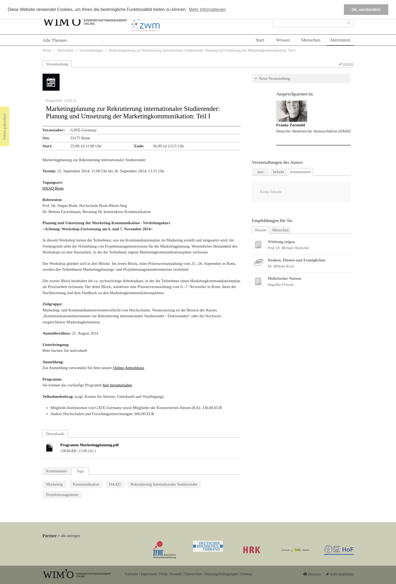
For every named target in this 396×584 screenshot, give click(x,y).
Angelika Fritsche (281, 285)
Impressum (149, 574)
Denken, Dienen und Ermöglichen (297, 260)
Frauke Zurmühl (290, 125)
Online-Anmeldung (128, 368)
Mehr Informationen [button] (207, 9)
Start (260, 40)
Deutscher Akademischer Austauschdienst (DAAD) (313, 131)
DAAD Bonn (53, 188)
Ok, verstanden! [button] (366, 9)
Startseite (131, 574)
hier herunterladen (117, 385)
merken (348, 64)
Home (47, 50)
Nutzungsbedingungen (221, 574)
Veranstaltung (57, 64)
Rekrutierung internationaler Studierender (164, 484)
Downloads (55, 434)
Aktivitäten (340, 40)
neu (260, 172)
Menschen (310, 40)
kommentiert (300, 172)
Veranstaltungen (91, 50)
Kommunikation (86, 484)
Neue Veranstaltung (274, 78)
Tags (80, 471)
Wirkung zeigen (281, 242)
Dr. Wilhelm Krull (281, 266)
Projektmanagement (62, 495)
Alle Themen (55, 40)
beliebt (278, 172)
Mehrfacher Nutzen (284, 278)
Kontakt (176, 574)
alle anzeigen (70, 536)
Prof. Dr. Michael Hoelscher (288, 248)
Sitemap (246, 574)
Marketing (54, 484)
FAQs (163, 574)
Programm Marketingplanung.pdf (89, 445)
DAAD (114, 484)
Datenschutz (193, 574)
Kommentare (56, 471)
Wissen (283, 40)
